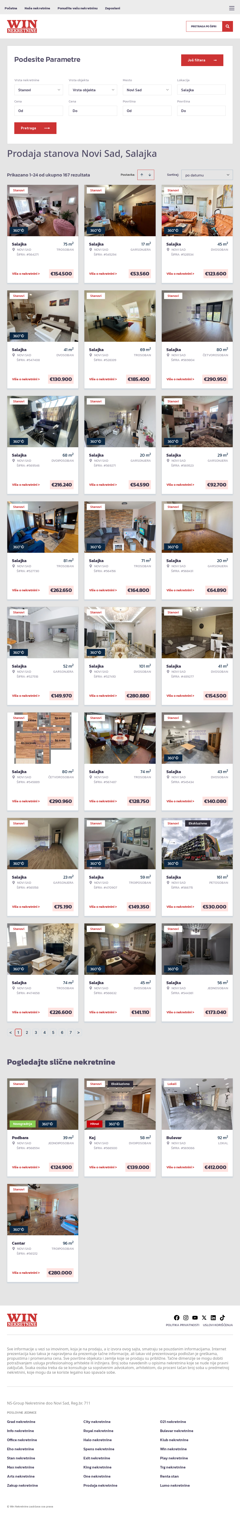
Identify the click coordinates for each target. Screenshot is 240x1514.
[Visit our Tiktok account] (222, 1316)
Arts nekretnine (21, 1474)
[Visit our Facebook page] (177, 1316)
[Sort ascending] (141, 173)
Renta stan (169, 1474)
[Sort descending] (149, 173)
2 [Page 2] (27, 1030)
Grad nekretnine (21, 1420)
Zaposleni (112, 8)
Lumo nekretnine (175, 1483)
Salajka (187, 88)
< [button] (10, 1030)
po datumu (194, 173)
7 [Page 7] (71, 1030)
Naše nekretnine (37, 8)
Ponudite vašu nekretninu (78, 8)
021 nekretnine (173, 1420)
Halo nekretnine (97, 1438)
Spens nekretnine (98, 1447)
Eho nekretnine (20, 1447)
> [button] (78, 1030)
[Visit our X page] (204, 1316)
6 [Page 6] (62, 1030)
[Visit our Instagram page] (186, 1316)
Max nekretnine (20, 1465)
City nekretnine (97, 1420)
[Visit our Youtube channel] (195, 1316)
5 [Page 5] (53, 1030)
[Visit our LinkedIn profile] (213, 1316)
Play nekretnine (174, 1456)
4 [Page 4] (44, 1030)
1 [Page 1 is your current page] (18, 1030)
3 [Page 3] (36, 1030)
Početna (11, 8)
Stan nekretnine (21, 1456)
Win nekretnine (173, 1447)
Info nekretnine (20, 1429)
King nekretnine (97, 1465)
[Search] (227, 26)
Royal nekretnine (98, 1429)
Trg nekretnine (173, 1465)
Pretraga (35, 126)
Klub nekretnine (174, 1438)
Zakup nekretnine (22, 1483)
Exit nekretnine (96, 1456)
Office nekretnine (22, 1438)
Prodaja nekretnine (100, 1483)
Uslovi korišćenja (218, 1323)
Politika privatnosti (182, 1323)
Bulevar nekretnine (176, 1429)
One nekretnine (97, 1474)
